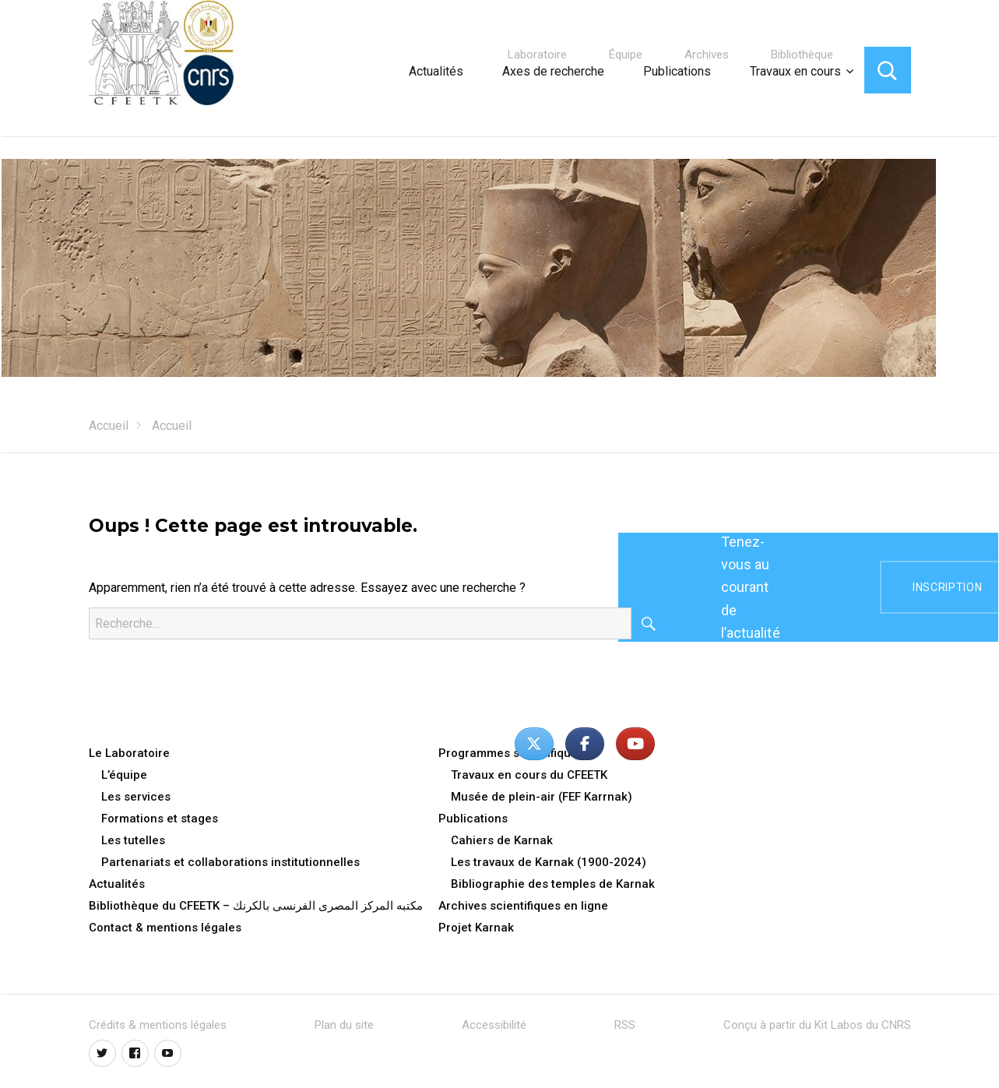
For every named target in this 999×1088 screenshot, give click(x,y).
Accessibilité (494, 1025)
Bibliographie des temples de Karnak (553, 884)
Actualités (436, 71)
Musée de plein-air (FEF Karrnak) (541, 797)
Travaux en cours (795, 71)
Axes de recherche (553, 71)
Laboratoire (537, 55)
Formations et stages (159, 819)
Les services (136, 797)
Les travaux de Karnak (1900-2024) (548, 862)
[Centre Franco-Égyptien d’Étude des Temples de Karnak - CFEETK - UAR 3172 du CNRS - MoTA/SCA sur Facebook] (584, 743)
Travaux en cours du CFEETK (529, 775)
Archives (706, 55)
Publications (677, 71)
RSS (624, 1025)
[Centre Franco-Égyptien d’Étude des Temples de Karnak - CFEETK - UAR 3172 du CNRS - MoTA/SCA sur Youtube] (635, 743)
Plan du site (344, 1025)
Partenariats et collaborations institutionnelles (230, 862)
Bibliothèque (802, 55)
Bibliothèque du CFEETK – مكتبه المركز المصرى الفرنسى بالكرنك (256, 906)
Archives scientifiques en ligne (523, 906)
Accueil (108, 425)
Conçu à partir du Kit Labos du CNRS (817, 1025)
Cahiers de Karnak (502, 840)
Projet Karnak (476, 928)
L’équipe (124, 775)
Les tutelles (133, 840)
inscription (947, 587)
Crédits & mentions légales (158, 1025)
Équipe (625, 55)
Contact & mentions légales (165, 928)
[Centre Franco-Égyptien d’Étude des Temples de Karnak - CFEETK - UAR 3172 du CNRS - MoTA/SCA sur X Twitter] (534, 743)
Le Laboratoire (129, 753)
